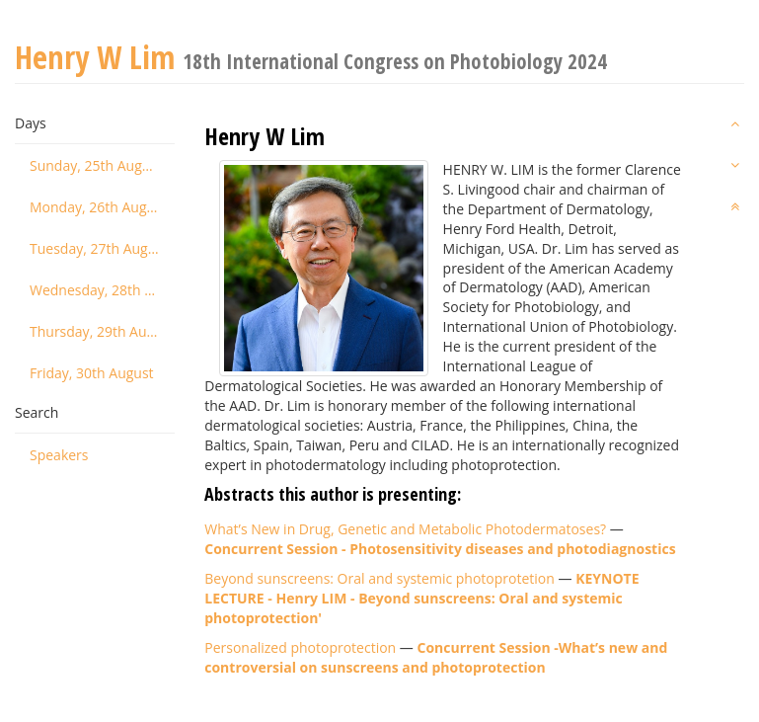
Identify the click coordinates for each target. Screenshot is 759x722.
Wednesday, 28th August (102, 290)
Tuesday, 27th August (99, 248)
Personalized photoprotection (300, 647)
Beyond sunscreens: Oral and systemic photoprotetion (379, 578)
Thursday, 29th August (102, 331)
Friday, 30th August (92, 372)
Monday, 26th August (98, 207)
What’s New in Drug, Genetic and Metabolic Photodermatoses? (405, 529)
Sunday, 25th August (96, 165)
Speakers (59, 454)
